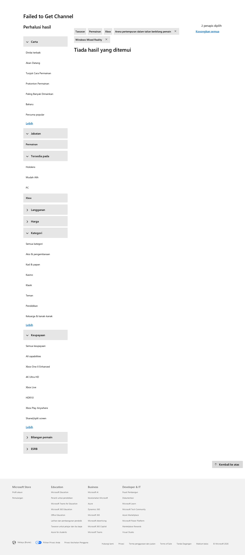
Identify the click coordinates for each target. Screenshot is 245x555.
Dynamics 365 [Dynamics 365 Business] (94, 509)
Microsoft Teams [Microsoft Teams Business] (95, 532)
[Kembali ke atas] (227, 464)
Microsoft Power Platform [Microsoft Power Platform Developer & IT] (133, 520)
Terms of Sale (166, 543)
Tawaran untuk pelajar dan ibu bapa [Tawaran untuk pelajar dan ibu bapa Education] (66, 526)
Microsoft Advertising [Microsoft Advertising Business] (97, 520)
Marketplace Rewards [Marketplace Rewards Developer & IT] (131, 526)
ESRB (32, 449)
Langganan (35, 210)
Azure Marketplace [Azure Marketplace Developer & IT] (130, 515)
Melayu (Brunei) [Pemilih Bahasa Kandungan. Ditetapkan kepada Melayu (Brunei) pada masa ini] (24, 542)
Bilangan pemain (39, 437)
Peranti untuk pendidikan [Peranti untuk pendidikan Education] (62, 498)
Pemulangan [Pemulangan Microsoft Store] (17, 498)
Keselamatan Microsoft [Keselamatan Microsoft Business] (98, 498)
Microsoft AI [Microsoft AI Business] (93, 492)
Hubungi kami (108, 543)
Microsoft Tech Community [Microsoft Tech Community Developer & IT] (134, 509)
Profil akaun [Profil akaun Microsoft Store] (17, 492)
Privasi (121, 543)
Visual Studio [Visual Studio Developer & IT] (128, 532)
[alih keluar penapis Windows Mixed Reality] (106, 39)
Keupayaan (35, 335)
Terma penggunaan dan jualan (142, 543)
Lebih (29, 123)
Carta (32, 41)
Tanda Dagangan (184, 543)
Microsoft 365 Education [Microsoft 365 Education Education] (61, 509)
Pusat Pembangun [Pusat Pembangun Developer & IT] (130, 492)
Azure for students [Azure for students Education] (59, 532)
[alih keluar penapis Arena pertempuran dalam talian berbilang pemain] (175, 31)
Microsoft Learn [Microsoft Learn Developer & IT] (129, 503)
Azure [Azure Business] (90, 503)
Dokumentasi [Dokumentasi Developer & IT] (128, 498)
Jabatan (33, 133)
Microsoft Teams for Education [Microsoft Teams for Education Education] (64, 503)
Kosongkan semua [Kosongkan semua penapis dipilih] (207, 31)
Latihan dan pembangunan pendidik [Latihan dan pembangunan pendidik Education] (66, 520)
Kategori (34, 233)
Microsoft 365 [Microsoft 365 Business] (94, 515)
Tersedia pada (37, 156)
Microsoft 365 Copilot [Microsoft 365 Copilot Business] (97, 526)
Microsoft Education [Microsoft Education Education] (59, 492)
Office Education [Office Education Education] (58, 515)
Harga (32, 221)
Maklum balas (202, 543)
